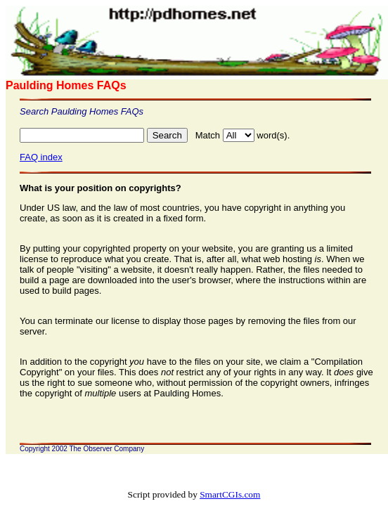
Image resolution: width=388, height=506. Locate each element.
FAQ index (41, 157)
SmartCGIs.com (230, 494)
